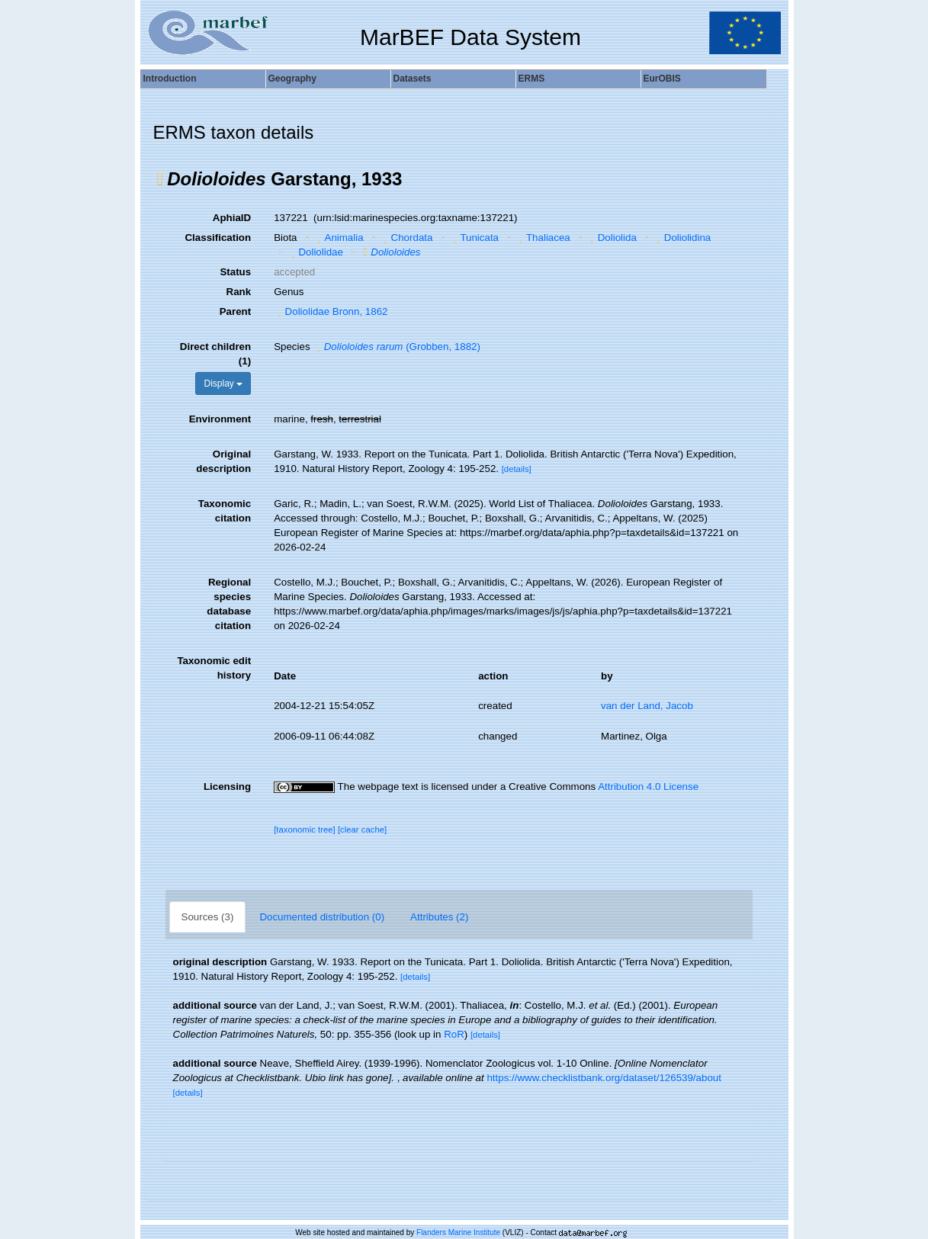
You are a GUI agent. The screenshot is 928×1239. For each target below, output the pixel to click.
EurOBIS (662, 78)
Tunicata (474, 237)
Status (235, 272)
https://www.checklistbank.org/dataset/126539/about (603, 1077)
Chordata (406, 237)
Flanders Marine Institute (458, 1232)
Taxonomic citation (224, 511)
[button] (160, 179)
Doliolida (611, 237)
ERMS (532, 78)
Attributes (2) (439, 917)
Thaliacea (542, 237)
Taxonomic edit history (214, 668)
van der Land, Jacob (647, 705)
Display (223, 383)
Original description (223, 461)
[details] (516, 468)
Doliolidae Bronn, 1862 (330, 311)
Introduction (170, 78)
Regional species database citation (229, 603)
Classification (218, 237)
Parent (235, 311)
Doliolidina (682, 237)
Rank (239, 291)
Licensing (227, 786)
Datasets (412, 78)
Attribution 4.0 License (648, 786)
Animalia (338, 237)
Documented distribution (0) (321, 917)
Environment (220, 419)
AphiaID (232, 217)
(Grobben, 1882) (396, 346)
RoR (454, 1034)
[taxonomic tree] (305, 829)
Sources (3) (207, 917)
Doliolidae (315, 252)
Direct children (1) (215, 354)
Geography (292, 78)
